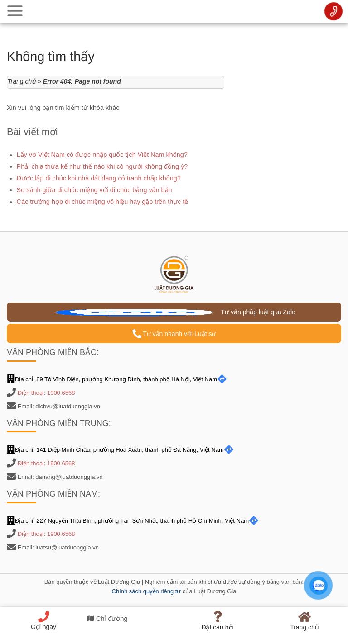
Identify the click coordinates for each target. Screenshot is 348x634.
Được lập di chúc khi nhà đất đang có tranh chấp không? (99, 178)
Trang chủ (21, 81)
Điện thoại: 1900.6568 (46, 392)
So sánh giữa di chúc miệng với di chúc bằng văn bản (94, 190)
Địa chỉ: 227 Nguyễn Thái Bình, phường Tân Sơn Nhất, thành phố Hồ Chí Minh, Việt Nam (133, 520)
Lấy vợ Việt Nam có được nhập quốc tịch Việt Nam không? (102, 154)
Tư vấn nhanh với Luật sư (174, 333)
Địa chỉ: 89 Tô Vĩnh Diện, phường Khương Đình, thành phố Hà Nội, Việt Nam (117, 379)
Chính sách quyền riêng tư (146, 591)
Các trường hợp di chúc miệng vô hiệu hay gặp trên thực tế (102, 201)
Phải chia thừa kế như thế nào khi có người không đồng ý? (102, 166)
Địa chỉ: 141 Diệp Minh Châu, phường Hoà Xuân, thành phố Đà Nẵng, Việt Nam (120, 449)
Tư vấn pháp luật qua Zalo (174, 312)
